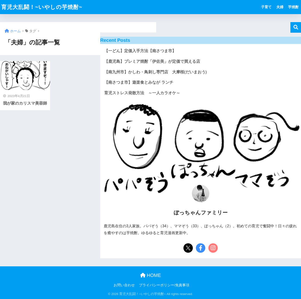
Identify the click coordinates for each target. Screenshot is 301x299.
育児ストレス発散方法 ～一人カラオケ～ (142, 93)
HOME (150, 275)
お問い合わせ (124, 285)
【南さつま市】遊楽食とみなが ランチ (138, 82)
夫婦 (279, 7)
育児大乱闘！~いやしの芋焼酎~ (41, 7)
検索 (295, 27)
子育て (266, 7)
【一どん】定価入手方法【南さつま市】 (140, 51)
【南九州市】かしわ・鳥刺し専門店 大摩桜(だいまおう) (155, 72)
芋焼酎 (293, 7)
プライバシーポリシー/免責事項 (164, 285)
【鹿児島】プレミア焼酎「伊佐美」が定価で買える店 (152, 61)
